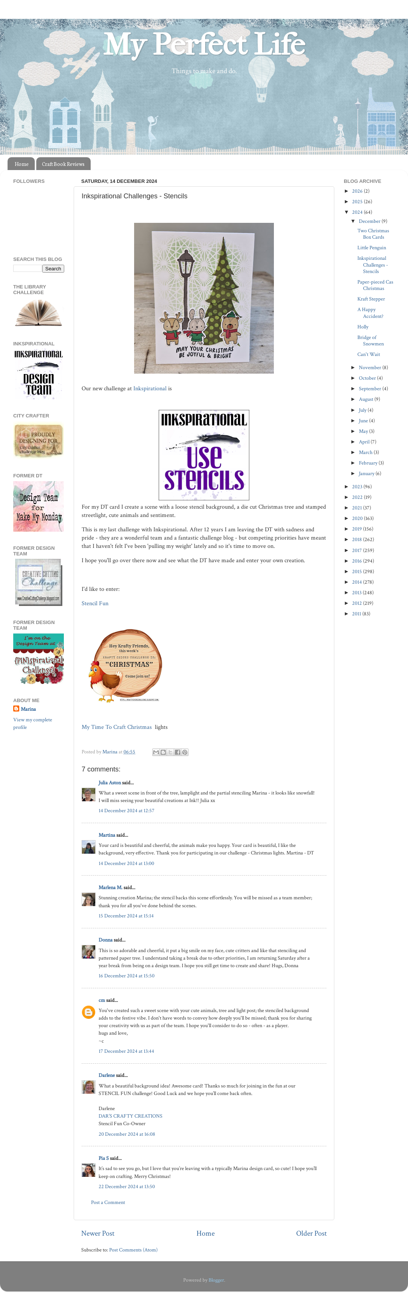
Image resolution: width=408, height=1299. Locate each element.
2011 (357, 613)
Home (22, 163)
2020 (358, 518)
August (366, 399)
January (367, 473)
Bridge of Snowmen (370, 340)
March (366, 452)
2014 (357, 582)
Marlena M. (110, 887)
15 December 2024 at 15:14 (126, 915)
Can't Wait (368, 354)
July (363, 410)
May (364, 431)
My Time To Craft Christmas (117, 727)
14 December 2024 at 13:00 (126, 863)
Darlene (107, 1075)
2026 (358, 191)
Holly (362, 326)
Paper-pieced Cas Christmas (375, 285)
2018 (357, 539)
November (370, 367)
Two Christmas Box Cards (373, 234)
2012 (357, 603)
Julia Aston (110, 782)
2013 (357, 592)
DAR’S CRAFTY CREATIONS (130, 1116)
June (364, 420)
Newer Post (97, 1233)
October (368, 378)
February (369, 462)
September (370, 388)
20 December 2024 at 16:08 (127, 1134)
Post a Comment (108, 1202)
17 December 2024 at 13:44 (126, 1051)
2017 (357, 550)
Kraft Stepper (371, 298)
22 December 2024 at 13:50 (127, 1186)
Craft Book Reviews (63, 163)
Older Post (311, 1233)
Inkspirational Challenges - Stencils (372, 265)
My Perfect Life (204, 45)
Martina (107, 835)
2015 (357, 571)
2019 (357, 528)
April (365, 441)
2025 (358, 201)
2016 (357, 560)
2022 (358, 497)
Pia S (104, 1158)
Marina (28, 709)
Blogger (216, 1280)
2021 (357, 507)
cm (102, 1000)
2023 (357, 486)
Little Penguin (371, 247)
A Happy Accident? (370, 312)
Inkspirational (150, 389)
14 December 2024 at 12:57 (127, 810)
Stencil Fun (96, 603)
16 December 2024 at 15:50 (127, 975)
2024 (358, 212)
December (370, 221)
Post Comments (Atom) (133, 1249)
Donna (106, 939)
